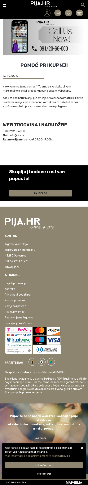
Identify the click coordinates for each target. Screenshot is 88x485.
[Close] (44, 465)
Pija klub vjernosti (15, 311)
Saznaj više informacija (23, 184)
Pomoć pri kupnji (15, 300)
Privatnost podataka (18, 294)
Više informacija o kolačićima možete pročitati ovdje (37, 456)
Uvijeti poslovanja (15, 283)
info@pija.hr (12, 267)
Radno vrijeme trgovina (19, 317)
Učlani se (40, 193)
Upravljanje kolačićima (18, 323)
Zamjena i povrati (15, 306)
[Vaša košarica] (79, 13)
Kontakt (10, 289)
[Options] (44, 473)
